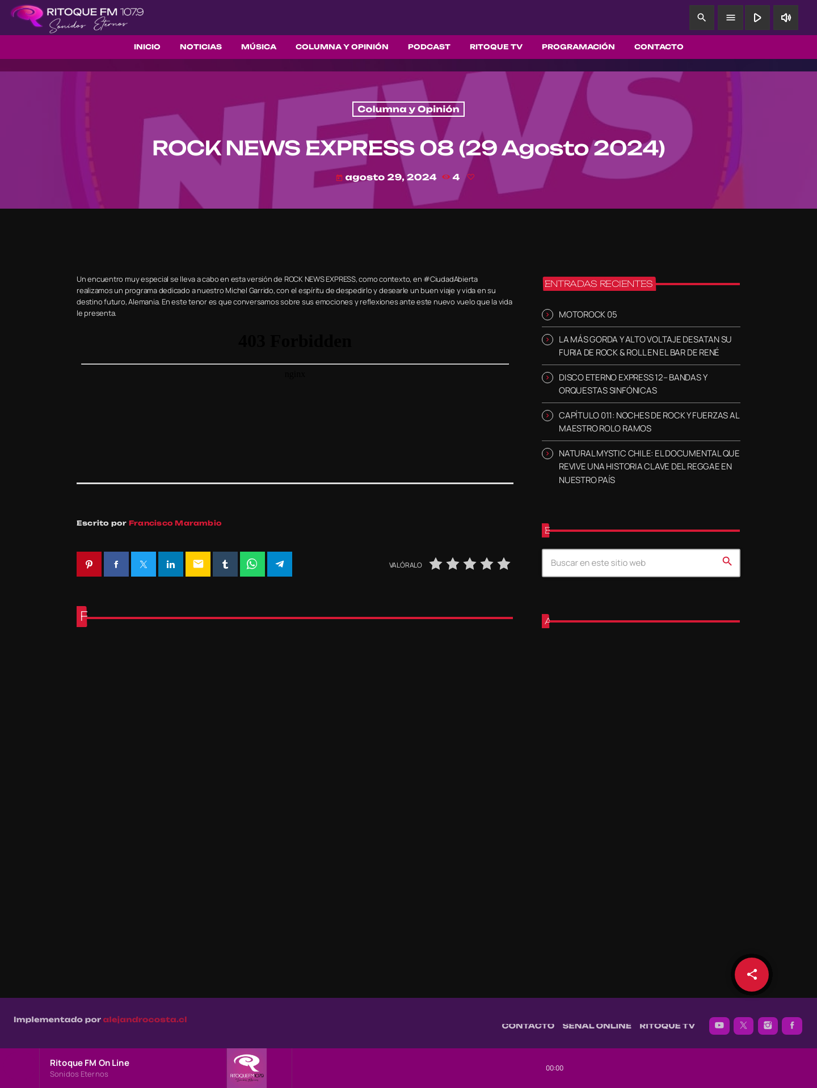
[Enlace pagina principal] (77, 17)
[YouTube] (719, 1020)
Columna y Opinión (408, 109)
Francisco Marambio (175, 523)
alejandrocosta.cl (145, 1013)
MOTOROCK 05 (588, 314)
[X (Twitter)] (744, 1020)
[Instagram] (768, 1020)
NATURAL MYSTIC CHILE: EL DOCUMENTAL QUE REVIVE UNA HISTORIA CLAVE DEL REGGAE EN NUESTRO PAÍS (649, 466)
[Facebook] (792, 1020)
